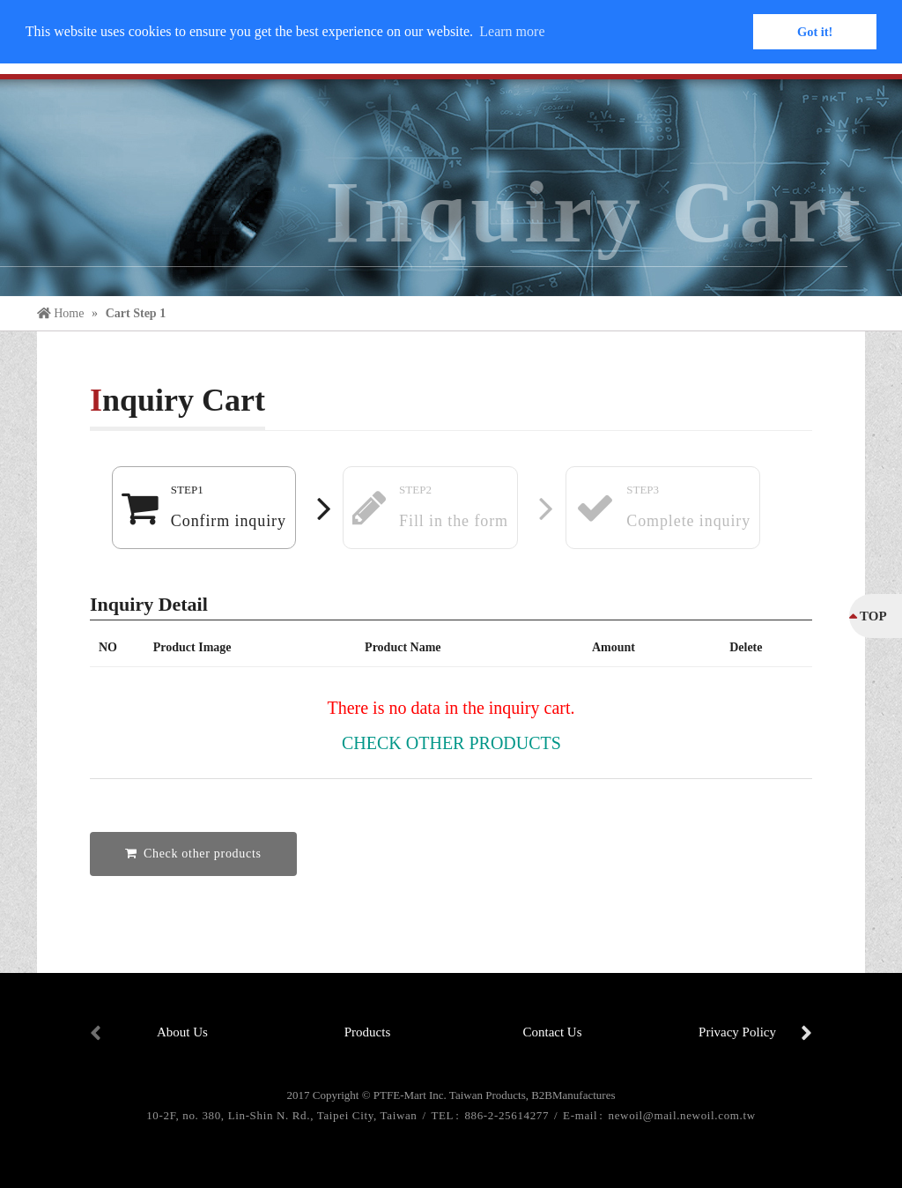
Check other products (451, 743)
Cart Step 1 (136, 313)
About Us (182, 1032)
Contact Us (551, 1032)
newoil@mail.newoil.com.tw (682, 1115)
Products (367, 1032)
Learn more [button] (511, 31)
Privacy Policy (737, 1032)
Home (62, 313)
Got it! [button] (814, 32)
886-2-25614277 (508, 1115)
